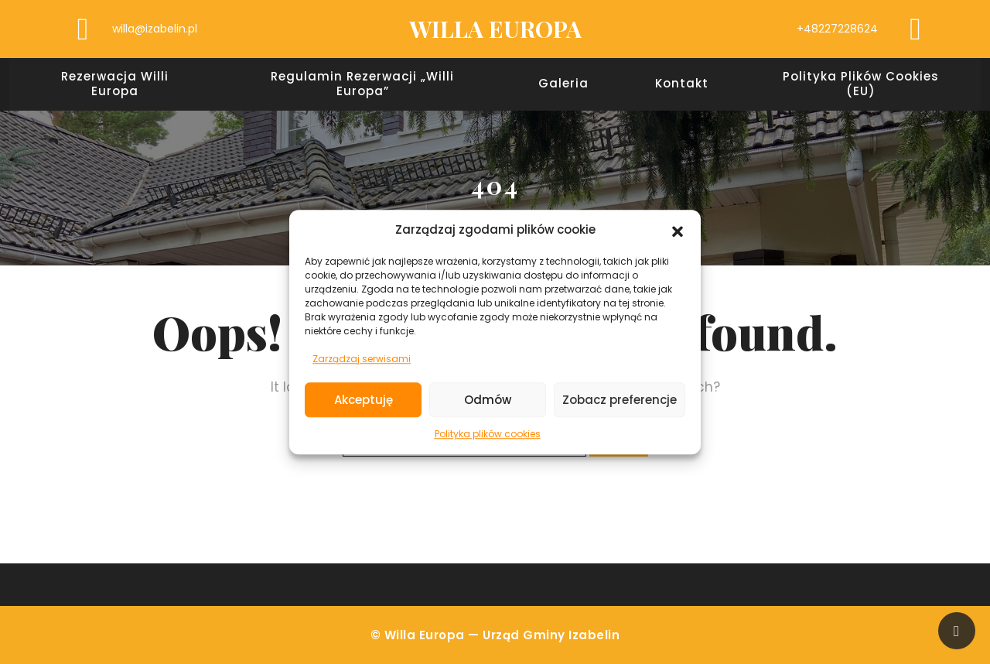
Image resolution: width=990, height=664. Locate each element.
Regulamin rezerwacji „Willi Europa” (362, 84)
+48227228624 (837, 28)
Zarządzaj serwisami (361, 358)
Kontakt (681, 84)
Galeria (563, 84)
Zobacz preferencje (619, 400)
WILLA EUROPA (495, 28)
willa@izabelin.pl (154, 28)
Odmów (487, 400)
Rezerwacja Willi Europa (115, 84)
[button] (677, 230)
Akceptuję (363, 400)
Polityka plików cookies (488, 433)
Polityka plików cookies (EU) (861, 84)
